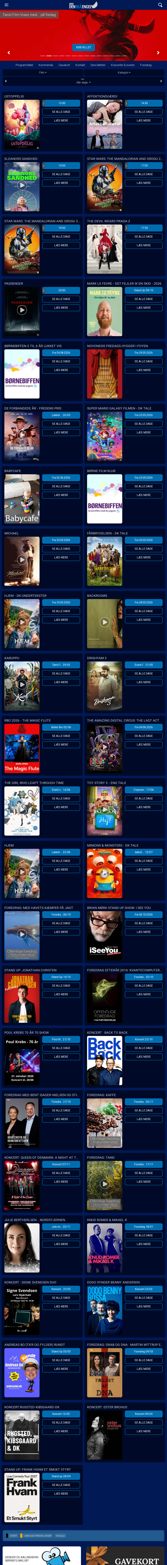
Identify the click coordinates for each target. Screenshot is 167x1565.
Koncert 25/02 (144, 1289)
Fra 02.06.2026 (61, 477)
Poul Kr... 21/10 (61, 1039)
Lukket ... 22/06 (61, 852)
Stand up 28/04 (61, 1476)
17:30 (136, 228)
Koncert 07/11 (61, 1164)
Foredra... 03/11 (143, 1101)
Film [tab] (41, 72)
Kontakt (80, 65)
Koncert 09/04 (144, 1414)
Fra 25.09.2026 (144, 477)
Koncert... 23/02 (61, 1289)
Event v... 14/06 (61, 789)
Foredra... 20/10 (143, 977)
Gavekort (64, 65)
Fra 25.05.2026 (144, 415)
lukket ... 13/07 (144, 852)
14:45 (136, 103)
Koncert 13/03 (61, 1414)
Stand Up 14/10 (61, 977)
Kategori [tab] (123, 72)
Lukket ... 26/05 (61, 415)
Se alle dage (61, 111)
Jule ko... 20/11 (61, 1226)
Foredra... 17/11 (143, 1164)
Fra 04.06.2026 (144, 727)
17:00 (136, 165)
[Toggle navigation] (7, 5)
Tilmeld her (83, 47)
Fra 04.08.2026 (61, 352)
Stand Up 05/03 (61, 1351)
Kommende (46, 65)
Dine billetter (98, 65)
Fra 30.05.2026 (144, 540)
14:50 (53, 165)
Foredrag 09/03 (143, 1351)
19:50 (53, 228)
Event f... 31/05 (144, 664)
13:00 (53, 103)
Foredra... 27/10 (61, 1101)
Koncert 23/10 (144, 1039)
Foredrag (146, 65)
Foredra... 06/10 (61, 914)
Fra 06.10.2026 (144, 914)
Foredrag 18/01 (143, 1226)
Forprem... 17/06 (144, 789)
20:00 (53, 290)
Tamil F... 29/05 (61, 664)
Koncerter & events (123, 65)
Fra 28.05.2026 (144, 602)
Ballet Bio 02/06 (61, 727)
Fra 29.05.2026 (144, 352)
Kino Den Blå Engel (83, 5)
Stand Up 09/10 (143, 290)
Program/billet (24, 65)
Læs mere (61, 120)
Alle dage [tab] (83, 81)
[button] (8, 52)
